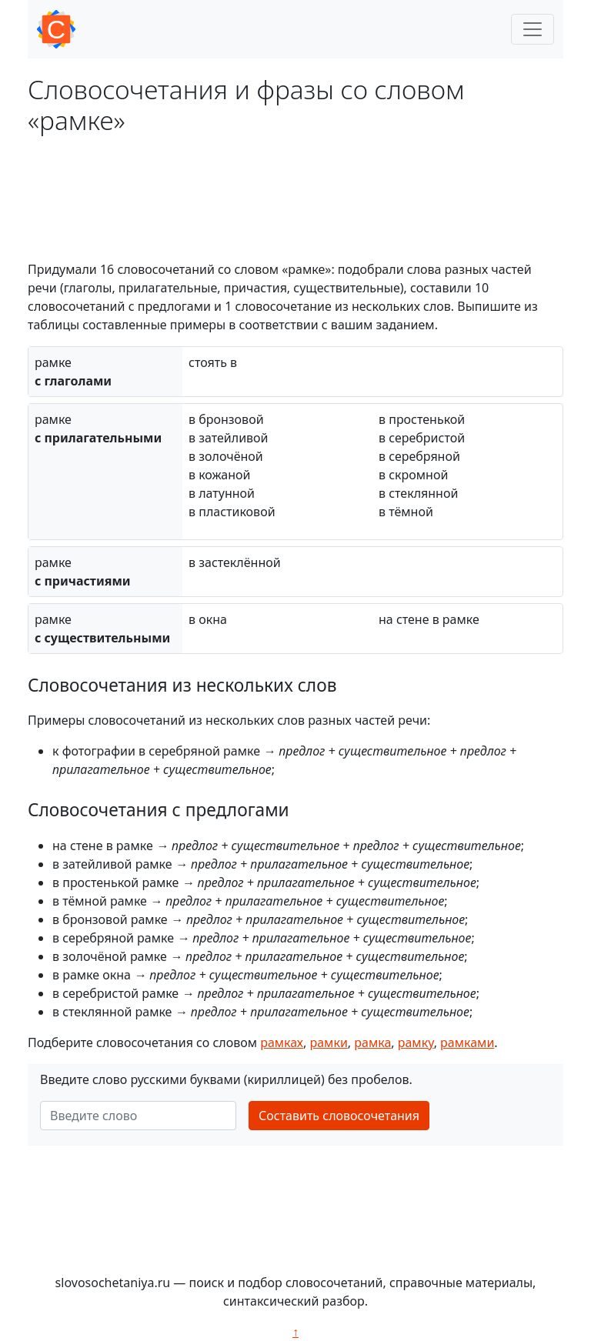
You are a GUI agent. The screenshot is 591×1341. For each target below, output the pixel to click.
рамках (281, 1042)
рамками (467, 1042)
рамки (328, 1042)
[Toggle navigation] (532, 29)
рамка (372, 1042)
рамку (416, 1042)
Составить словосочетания (339, 1115)
